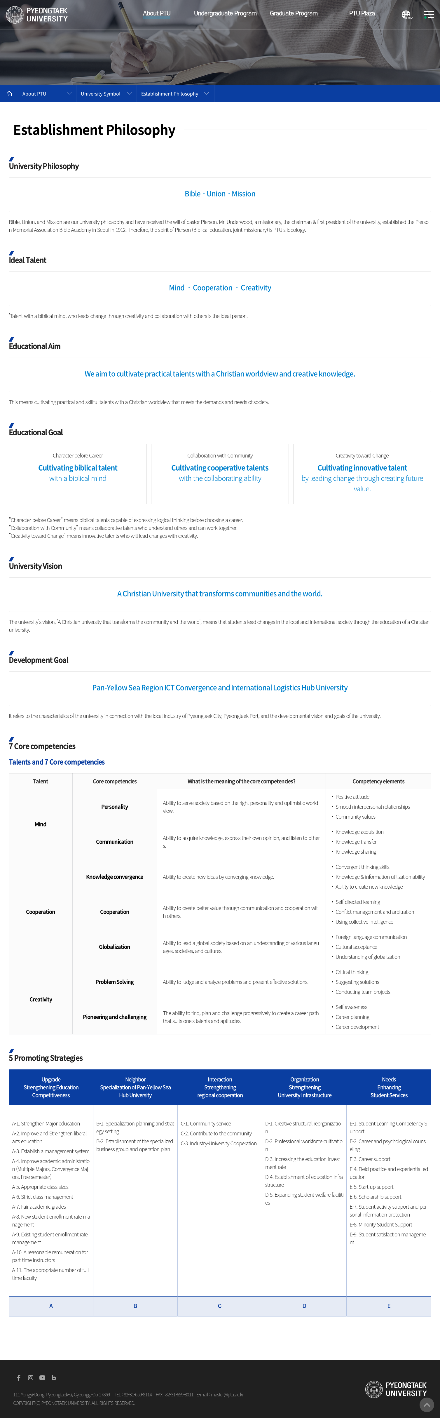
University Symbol (101, 93)
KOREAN (407, 14)
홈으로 (9, 93)
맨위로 (427, 1405)
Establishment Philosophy (169, 93)
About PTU (34, 93)
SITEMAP (429, 14)
